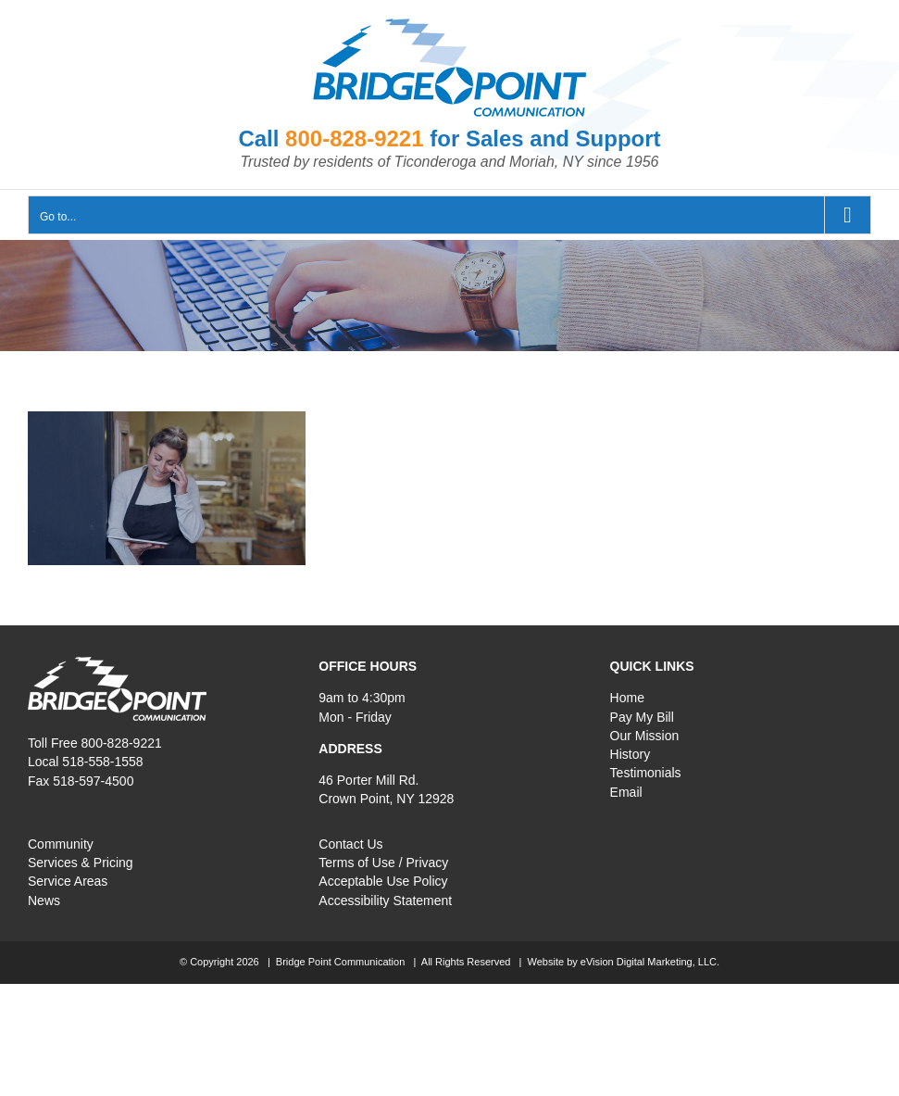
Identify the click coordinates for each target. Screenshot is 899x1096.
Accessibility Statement (385, 900)
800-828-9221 (354, 138)
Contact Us (350, 844)
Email (626, 792)
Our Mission (645, 735)
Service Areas (67, 881)
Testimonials (645, 772)
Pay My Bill (642, 717)
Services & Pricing (80, 862)
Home (627, 697)
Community (61, 844)
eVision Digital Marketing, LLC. (650, 961)
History (630, 754)
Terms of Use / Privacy (383, 862)
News (44, 900)
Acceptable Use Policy (382, 881)
